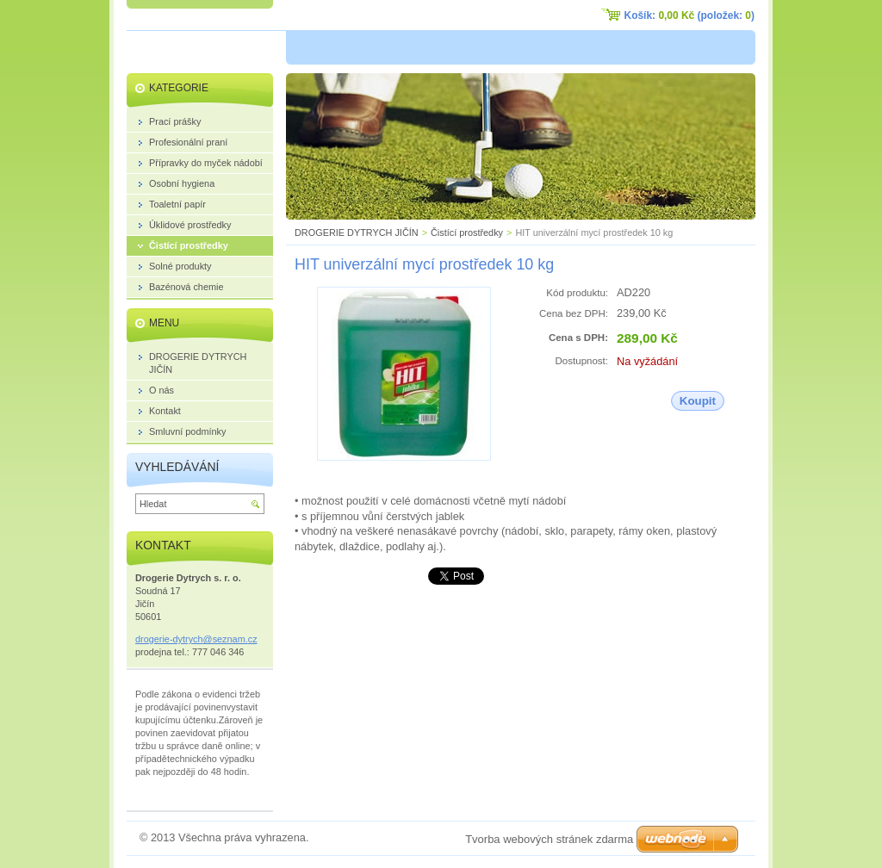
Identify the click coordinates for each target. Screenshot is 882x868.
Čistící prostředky (467, 232)
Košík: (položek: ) (689, 15)
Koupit (698, 400)
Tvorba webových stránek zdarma (549, 839)
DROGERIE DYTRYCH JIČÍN (357, 232)
